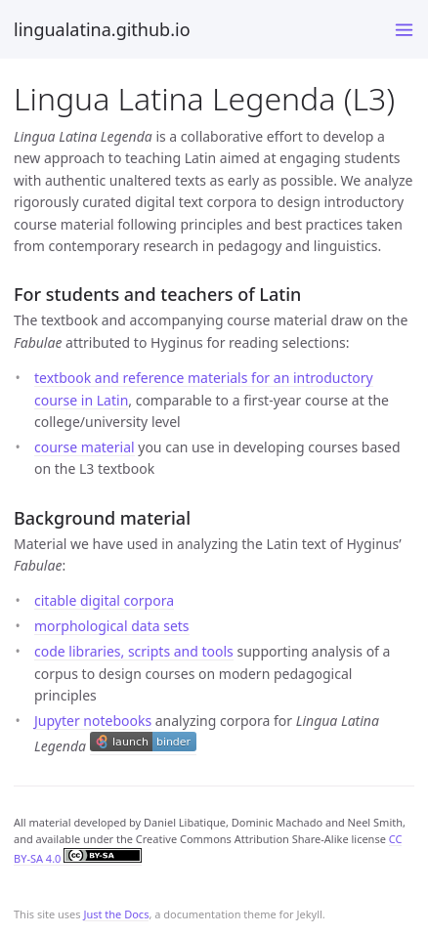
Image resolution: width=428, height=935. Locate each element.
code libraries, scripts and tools (134, 651)
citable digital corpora (104, 600)
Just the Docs (116, 914)
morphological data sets (112, 625)
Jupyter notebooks (92, 720)
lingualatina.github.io (102, 29)
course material (84, 447)
